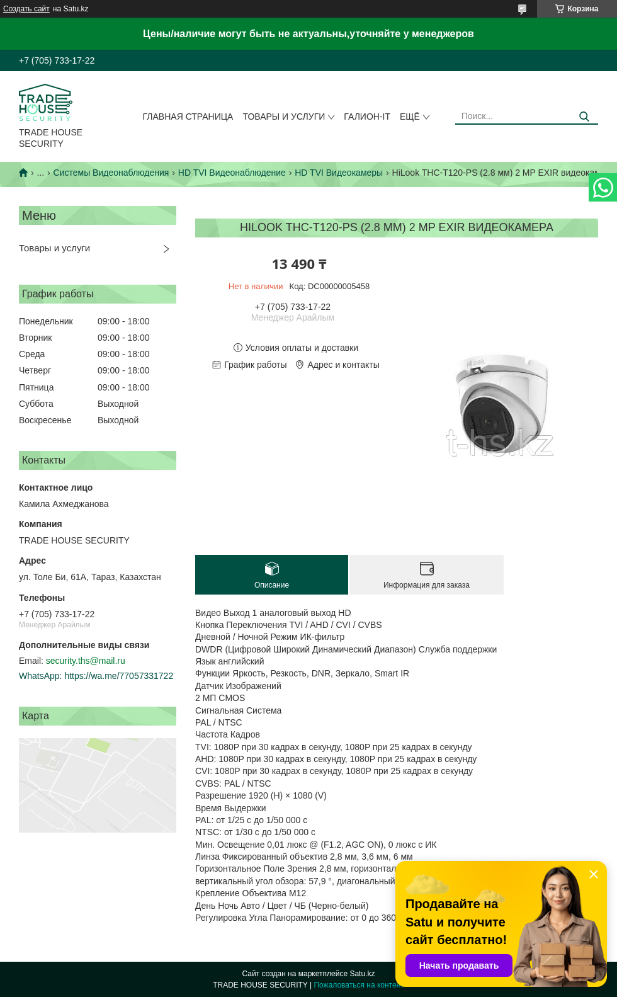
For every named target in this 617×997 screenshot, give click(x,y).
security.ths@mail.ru (85, 661)
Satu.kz (362, 973)
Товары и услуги (283, 116)
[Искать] (584, 117)
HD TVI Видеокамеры (339, 172)
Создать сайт (26, 8)
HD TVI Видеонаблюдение (232, 172)
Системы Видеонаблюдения (111, 172)
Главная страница (188, 116)
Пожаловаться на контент (359, 985)
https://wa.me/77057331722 (118, 676)
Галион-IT (367, 116)
